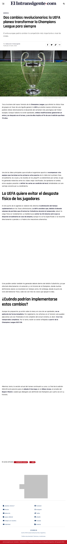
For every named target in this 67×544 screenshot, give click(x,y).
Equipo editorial (8, 517)
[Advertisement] (33, 134)
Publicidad (6, 524)
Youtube (38, 521)
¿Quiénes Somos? (9, 506)
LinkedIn (38, 517)
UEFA (33, 462)
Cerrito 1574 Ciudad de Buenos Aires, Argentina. (33, 531)
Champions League (37, 104)
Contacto (38, 524)
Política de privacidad (27, 536)
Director (6, 509)
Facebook (38, 506)
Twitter (37, 513)
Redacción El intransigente (13, 44)
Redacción (6, 513)
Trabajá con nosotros (9, 521)
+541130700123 (23, 542)
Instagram (38, 509)
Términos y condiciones (39, 536)
